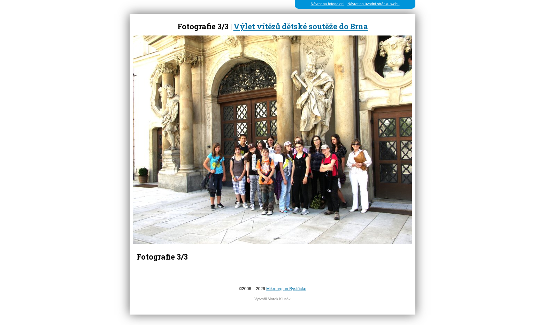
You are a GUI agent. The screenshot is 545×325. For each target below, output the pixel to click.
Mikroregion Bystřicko (286, 288)
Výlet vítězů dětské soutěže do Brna (300, 26)
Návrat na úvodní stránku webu (373, 4)
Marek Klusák (279, 299)
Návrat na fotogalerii (328, 4)
